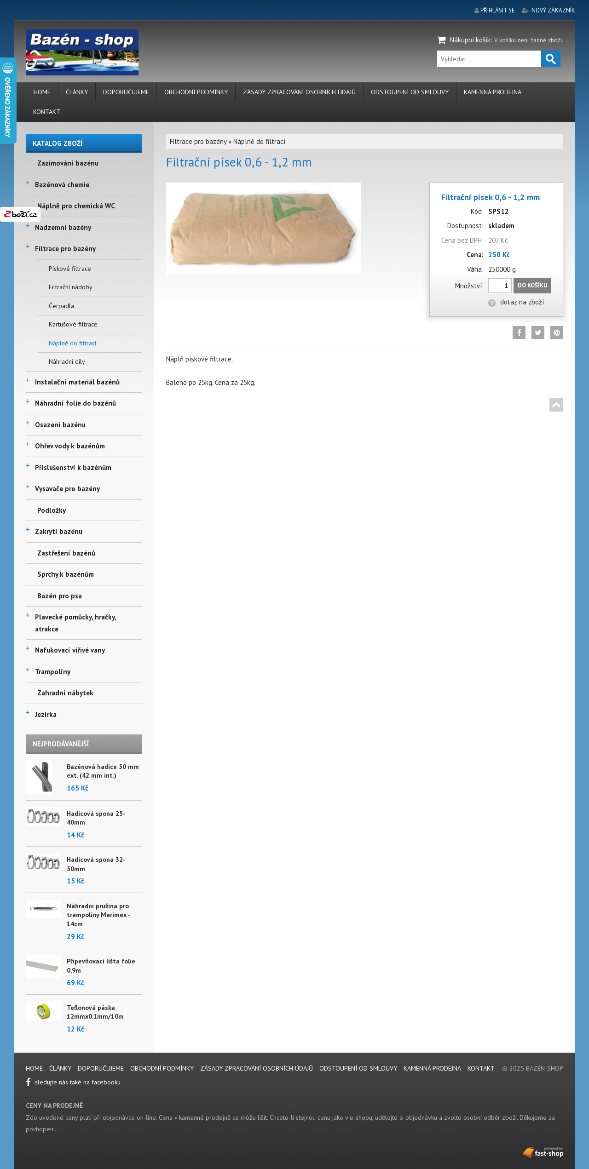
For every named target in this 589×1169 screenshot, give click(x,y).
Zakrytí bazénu (58, 531)
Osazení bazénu (60, 424)
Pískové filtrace (70, 268)
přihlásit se (497, 10)
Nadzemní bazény (63, 227)
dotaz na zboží (516, 302)
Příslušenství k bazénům (73, 467)
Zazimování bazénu (67, 163)
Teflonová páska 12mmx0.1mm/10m (95, 1012)
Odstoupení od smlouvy (410, 92)
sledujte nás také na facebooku (73, 1082)
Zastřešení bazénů (66, 553)
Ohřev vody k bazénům (70, 445)
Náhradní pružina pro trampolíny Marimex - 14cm (98, 915)
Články (77, 92)
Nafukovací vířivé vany (70, 650)
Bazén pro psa (59, 595)
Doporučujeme (126, 92)
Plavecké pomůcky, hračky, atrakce (75, 623)
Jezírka (46, 714)
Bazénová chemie (62, 184)
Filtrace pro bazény (65, 248)
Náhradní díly (67, 361)
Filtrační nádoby (70, 287)
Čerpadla (61, 306)
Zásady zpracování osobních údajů (299, 92)
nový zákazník (553, 10)
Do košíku (532, 285)
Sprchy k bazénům (65, 574)
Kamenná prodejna (492, 92)
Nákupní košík (470, 39)
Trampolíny (52, 671)
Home (42, 92)
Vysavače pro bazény (67, 488)
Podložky (51, 510)
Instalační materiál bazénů (77, 382)
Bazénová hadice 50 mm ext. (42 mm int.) (103, 771)
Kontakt (46, 112)
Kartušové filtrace (73, 324)
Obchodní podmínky (196, 92)
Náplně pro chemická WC (76, 205)
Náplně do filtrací (72, 343)
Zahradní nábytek (65, 692)
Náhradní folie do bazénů (75, 403)
